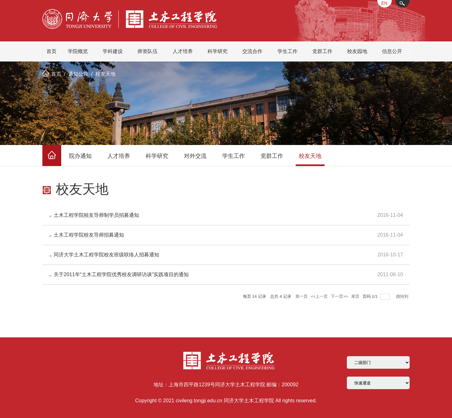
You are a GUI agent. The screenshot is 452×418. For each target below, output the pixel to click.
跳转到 (403, 296)
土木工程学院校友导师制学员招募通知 (96, 215)
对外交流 (195, 156)
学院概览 (78, 51)
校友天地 (105, 74)
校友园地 (357, 51)
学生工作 (287, 51)
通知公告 (78, 74)
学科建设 (113, 51)
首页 (51, 51)
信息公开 (392, 51)
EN (384, 3)
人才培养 (183, 51)
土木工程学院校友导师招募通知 (89, 235)
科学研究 (217, 51)
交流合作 (252, 51)
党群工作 (322, 51)
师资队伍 (147, 51)
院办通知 (80, 156)
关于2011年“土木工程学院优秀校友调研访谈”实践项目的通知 (121, 274)
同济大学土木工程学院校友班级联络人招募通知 (106, 254)
